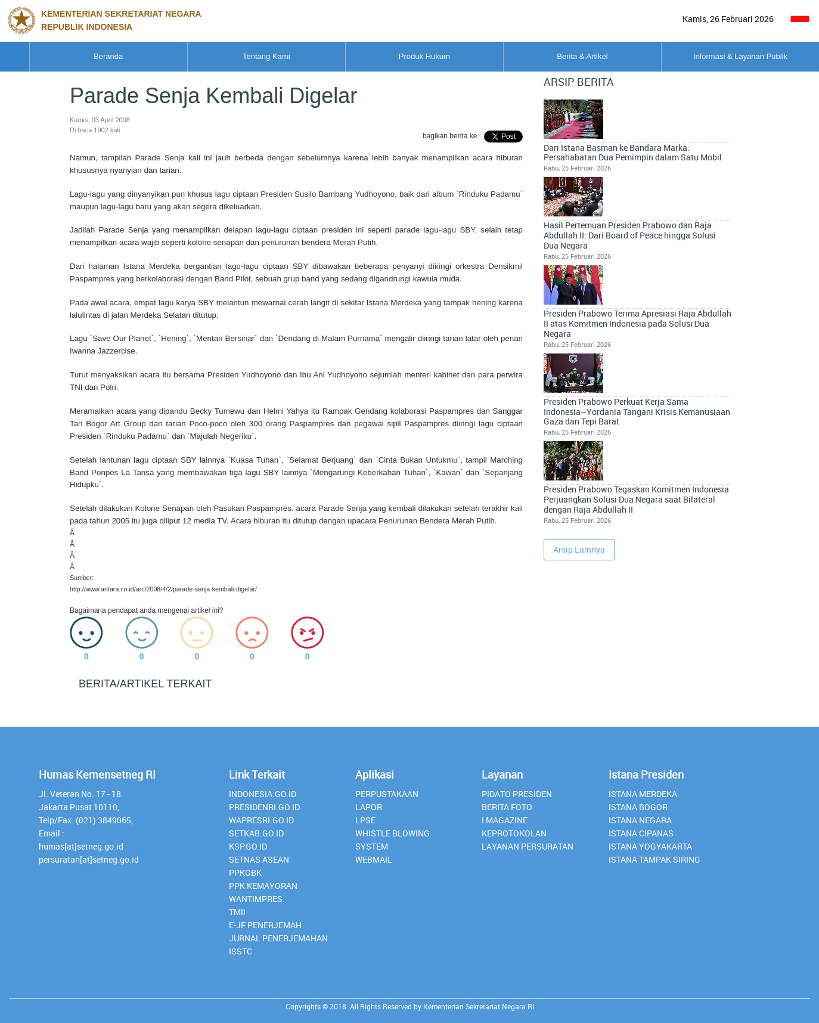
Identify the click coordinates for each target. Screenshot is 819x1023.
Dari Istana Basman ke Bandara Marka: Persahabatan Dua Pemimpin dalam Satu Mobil (672, 119)
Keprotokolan (514, 833)
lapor (368, 807)
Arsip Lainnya (579, 412)
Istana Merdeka (643, 793)
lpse (365, 820)
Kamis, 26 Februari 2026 (728, 18)
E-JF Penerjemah (265, 925)
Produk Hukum (410, 56)
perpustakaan (386, 793)
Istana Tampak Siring (654, 859)
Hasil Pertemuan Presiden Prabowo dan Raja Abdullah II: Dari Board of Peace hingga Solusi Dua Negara (672, 173)
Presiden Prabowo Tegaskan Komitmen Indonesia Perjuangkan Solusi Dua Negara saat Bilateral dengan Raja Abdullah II (670, 352)
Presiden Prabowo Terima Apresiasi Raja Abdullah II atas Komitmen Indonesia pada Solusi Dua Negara (672, 228)
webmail (373, 859)
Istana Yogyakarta (650, 846)
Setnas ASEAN (259, 859)
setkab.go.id (256, 833)
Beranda (82, 56)
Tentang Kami (246, 56)
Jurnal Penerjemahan (278, 938)
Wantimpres (256, 898)
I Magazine (505, 820)
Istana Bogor (638, 807)
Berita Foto (507, 807)
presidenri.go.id (264, 807)
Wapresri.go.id (261, 820)
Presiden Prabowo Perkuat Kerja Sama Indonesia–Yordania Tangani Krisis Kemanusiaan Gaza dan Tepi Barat (668, 287)
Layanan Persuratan (527, 846)
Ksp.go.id (248, 846)
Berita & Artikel (573, 56)
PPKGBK (245, 872)
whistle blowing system (392, 839)
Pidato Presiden (517, 793)
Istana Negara (640, 820)
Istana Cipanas (641, 833)
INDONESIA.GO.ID (262, 793)
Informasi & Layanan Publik (737, 56)
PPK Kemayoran (263, 885)
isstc (240, 951)
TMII (237, 911)
